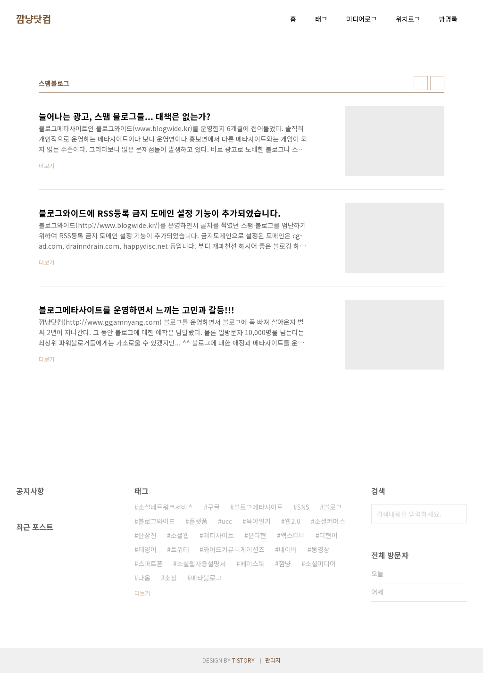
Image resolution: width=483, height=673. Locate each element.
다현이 (328, 535)
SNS (303, 507)
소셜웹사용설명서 (201, 563)
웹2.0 (292, 521)
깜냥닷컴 (33, 18)
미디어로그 (361, 19)
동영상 (320, 549)
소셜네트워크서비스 (165, 507)
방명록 (448, 19)
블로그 (333, 507)
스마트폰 (150, 563)
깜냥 (285, 563)
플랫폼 (198, 521)
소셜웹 (180, 535)
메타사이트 (218, 535)
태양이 (147, 549)
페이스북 (252, 563)
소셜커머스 (330, 521)
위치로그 (408, 19)
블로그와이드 (156, 521)
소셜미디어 (320, 563)
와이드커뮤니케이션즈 (234, 549)
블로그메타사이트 (258, 507)
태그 (321, 19)
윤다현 (257, 535)
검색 (457, 514)
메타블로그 (206, 577)
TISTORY (243, 660)
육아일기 (258, 521)
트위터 (180, 549)
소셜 (171, 577)
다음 (144, 577)
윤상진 (147, 535)
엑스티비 (293, 535)
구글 (214, 507)
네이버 (288, 549)
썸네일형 (421, 83)
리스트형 (437, 83)
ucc (227, 521)
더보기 (142, 593)
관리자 (273, 660)
